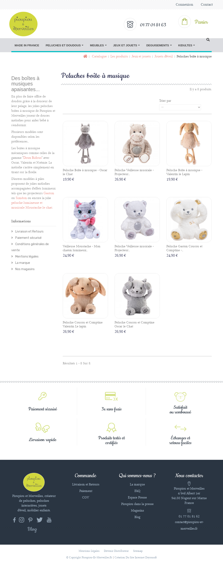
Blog (137, 517)
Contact (207, 5)
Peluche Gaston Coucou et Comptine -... (184, 248)
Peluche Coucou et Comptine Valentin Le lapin (83, 324)
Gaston (49, 193)
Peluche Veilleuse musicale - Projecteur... (134, 172)
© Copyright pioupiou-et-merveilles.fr (89, 557)
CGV (85, 497)
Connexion (184, 5)
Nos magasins (25, 269)
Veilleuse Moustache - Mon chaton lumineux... (81, 248)
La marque (22, 263)
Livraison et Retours (29, 231)
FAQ (137, 491)
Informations (21, 221)
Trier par (165, 101)
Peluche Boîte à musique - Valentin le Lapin (184, 172)
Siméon (21, 198)
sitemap (138, 551)
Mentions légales (27, 256)
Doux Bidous (32, 158)
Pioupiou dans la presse (137, 504)
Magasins (137, 510)
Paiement (85, 491)
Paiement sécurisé (28, 238)
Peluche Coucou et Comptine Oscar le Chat (134, 324)
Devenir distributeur (116, 551)
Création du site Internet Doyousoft (136, 557)
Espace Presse (137, 497)
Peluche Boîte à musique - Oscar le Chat (85, 172)
